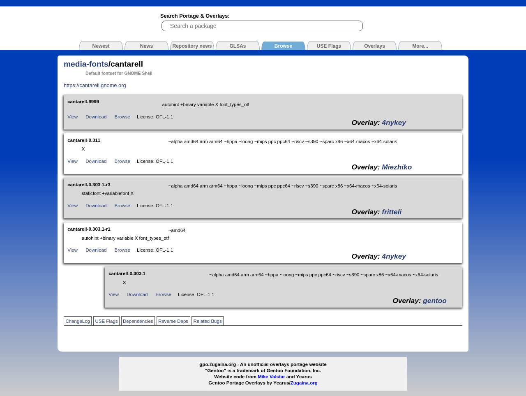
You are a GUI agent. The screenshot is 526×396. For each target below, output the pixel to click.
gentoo (435, 300)
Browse (122, 116)
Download (95, 116)
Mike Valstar (271, 376)
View (72, 116)
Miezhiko (397, 167)
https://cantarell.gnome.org (95, 85)
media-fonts (86, 64)
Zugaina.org (304, 382)
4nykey (394, 122)
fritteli (391, 212)
